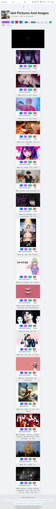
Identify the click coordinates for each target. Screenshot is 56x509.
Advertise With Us (48, 500)
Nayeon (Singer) (28, 142)
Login (48, 1)
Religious (28, 411)
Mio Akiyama (36, 488)
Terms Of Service (25, 500)
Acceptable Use (33, 500)
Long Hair (27, 492)
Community (43, 1)
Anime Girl (34, 71)
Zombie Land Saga (28, 380)
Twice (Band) (22, 190)
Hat (38, 490)
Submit (37, 1)
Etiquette (41, 500)
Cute (34, 142)
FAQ (11, 500)
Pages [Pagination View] (37, 22)
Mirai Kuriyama (21, 307)
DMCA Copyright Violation (21, 503)
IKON (26, 354)
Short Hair (23, 305)
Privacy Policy (16, 500)
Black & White (29, 214)
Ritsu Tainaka (23, 488)
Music (30, 95)
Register (52, 1)
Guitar (35, 490)
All (3, 25)
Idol (32, 6)
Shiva (25, 464)
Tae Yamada (19, 436)
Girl (30, 71)
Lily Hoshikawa (36, 434)
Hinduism (26, 409)
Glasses (33, 305)
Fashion (36, 354)
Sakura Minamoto (29, 378)
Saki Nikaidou (22, 434)
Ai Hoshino (26, 167)
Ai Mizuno (37, 436)
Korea (34, 214)
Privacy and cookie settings (34, 503)
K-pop (23, 95)
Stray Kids (35, 95)
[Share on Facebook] (21, 22)
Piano (31, 490)
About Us (6, 500)
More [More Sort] (47, 22)
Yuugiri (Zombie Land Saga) (28, 436)
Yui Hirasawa (29, 488)
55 (30, 66)
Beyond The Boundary (33, 307)
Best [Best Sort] (42, 22)
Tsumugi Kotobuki (20, 490)
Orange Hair (28, 305)
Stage (30, 254)
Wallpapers (8, 25)
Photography (30, 464)
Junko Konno (29, 434)
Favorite (6, 22)
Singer (26, 254)
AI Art (37, 409)
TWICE (22, 142)
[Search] (25, 2)
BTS (35, 216)
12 (30, 113)
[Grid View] (26, 22)
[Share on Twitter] (12, 22)
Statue (33, 409)
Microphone (35, 254)
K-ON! (36, 492)
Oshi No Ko (36, 167)
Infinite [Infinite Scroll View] (33, 22)
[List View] (29, 22)
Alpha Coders (4, 2)
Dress (20, 492)
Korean (27, 331)
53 (30, 89)
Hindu (22, 409)
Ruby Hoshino (26, 282)
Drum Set (27, 490)
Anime (27, 6)
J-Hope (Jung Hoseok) (24, 216)
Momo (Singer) (33, 190)
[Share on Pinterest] (16, 22)
